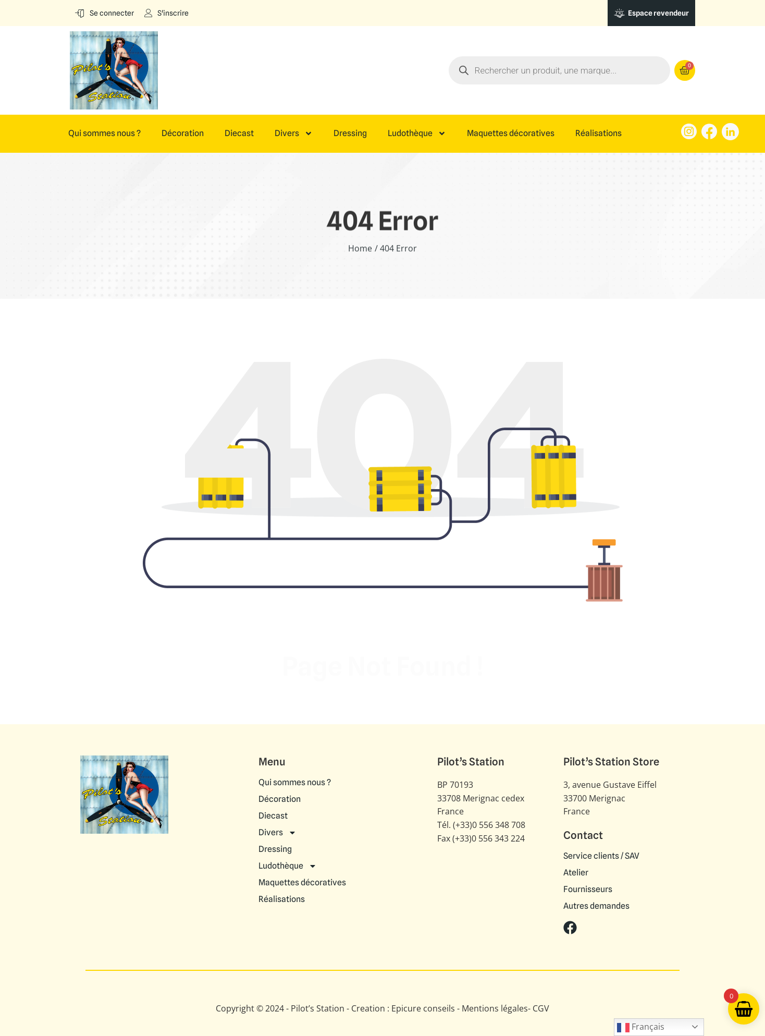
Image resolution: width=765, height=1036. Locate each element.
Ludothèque (417, 133)
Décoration (183, 133)
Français (640, 1027)
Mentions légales (495, 1008)
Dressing (350, 133)
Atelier (575, 873)
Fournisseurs (587, 889)
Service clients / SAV (601, 856)
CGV (541, 1008)
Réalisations (598, 133)
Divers (294, 133)
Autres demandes (596, 906)
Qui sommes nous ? (104, 133)
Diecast (239, 133)
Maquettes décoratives (510, 133)
